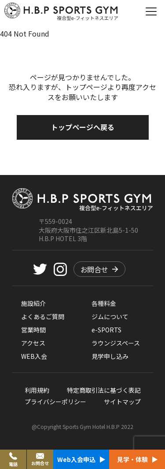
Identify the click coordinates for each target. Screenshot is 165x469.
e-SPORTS (106, 329)
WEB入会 (34, 356)
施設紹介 (33, 303)
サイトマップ (122, 401)
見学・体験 (137, 459)
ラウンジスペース (116, 343)
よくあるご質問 (42, 316)
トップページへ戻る (82, 127)
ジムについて (110, 316)
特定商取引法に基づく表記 (104, 390)
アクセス (33, 343)
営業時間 (33, 329)
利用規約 (37, 390)
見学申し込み (110, 356)
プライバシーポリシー (55, 401)
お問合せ (99, 269)
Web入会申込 (81, 459)
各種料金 (104, 303)
